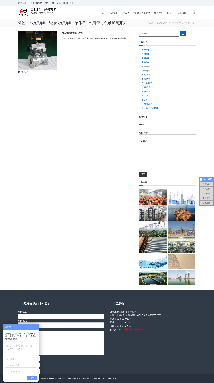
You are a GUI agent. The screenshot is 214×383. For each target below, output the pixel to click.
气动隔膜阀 (146, 70)
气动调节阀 (146, 75)
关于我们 (114, 12)
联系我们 (181, 12)
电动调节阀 (146, 79)
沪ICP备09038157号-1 (106, 378)
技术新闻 (25, 72)
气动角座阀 (146, 66)
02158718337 (124, 318)
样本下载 (158, 12)
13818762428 (136, 329)
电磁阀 (144, 100)
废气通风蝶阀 (147, 104)
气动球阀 (145, 50)
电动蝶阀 (145, 58)
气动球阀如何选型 (72, 33)
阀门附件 (145, 95)
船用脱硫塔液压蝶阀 (150, 108)
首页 (103, 12)
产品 (125, 12)
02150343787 (124, 322)
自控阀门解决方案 (44, 9)
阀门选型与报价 (140, 12)
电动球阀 (145, 62)
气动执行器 (146, 87)
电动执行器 (146, 91)
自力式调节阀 (147, 83)
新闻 (169, 12)
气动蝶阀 (145, 54)
